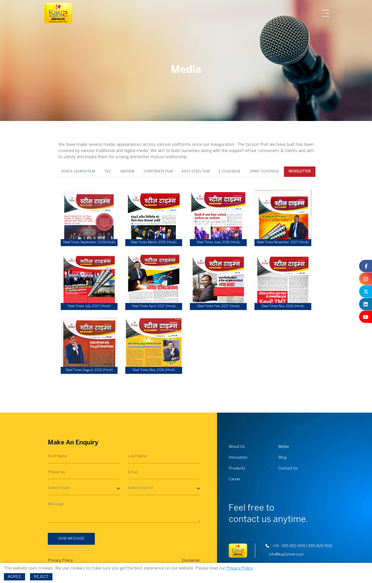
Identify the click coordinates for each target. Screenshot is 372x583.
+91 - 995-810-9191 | (286, 546)
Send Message (71, 538)
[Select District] (164, 488)
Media (283, 447)
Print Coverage (264, 171)
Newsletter (299, 171)
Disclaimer (191, 560)
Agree (14, 577)
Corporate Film (158, 171)
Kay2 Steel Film (196, 171)
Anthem (127, 171)
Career (235, 479)
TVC (107, 171)
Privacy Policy (60, 560)
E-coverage (230, 171)
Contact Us (288, 468)
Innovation (238, 457)
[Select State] (84, 488)
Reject (41, 577)
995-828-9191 (320, 546)
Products (237, 468)
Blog (282, 457)
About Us (237, 447)
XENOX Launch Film (78, 171)
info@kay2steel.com (286, 554)
